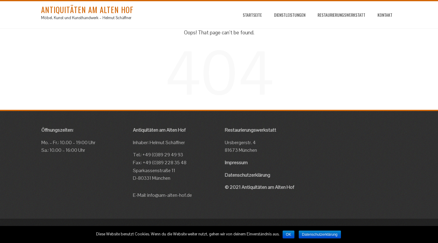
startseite (252, 15)
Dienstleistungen (289, 15)
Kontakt (384, 15)
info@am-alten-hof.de (169, 195)
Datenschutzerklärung (247, 175)
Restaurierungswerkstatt (341, 15)
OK (288, 234)
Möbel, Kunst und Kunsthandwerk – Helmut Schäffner (86, 17)
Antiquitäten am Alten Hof (87, 9)
